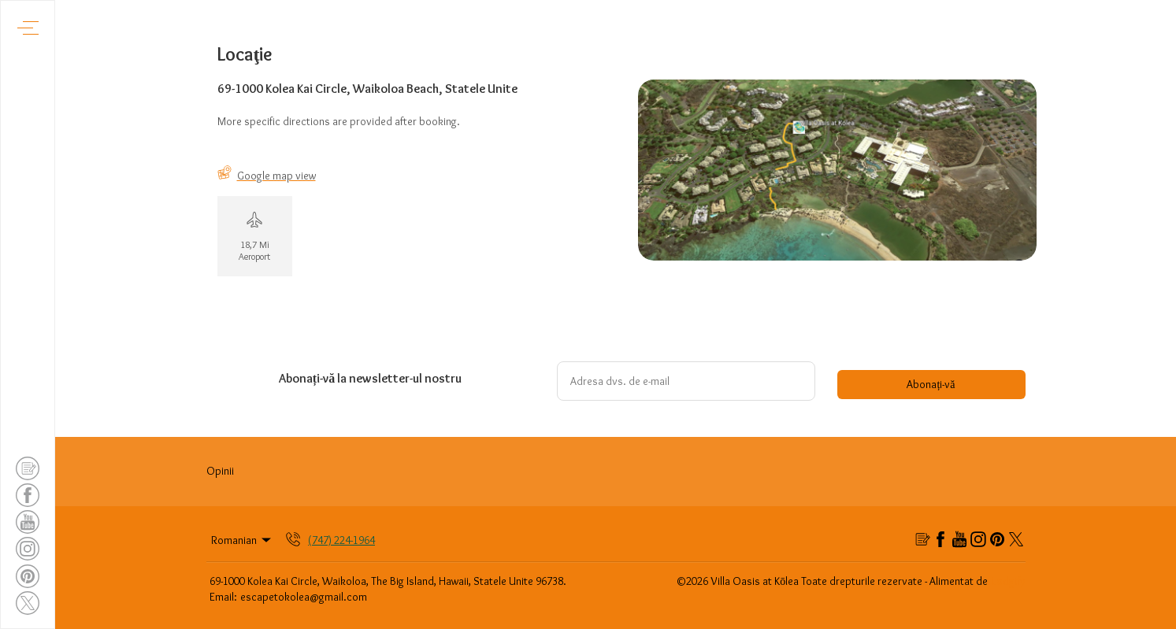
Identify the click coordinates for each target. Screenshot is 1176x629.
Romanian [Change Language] (242, 540)
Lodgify (1009, 581)
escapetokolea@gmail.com (303, 597)
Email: (223, 597)
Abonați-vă (931, 384)
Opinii (220, 471)
